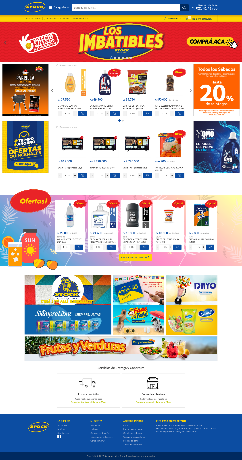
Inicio (125, 425)
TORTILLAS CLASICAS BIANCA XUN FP (169, 169)
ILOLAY (158, 237)
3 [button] (119, 57)
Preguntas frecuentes (133, 429)
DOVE (125, 237)
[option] (121, 42)
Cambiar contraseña (99, 433)
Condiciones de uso (132, 433)
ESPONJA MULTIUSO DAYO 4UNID (201, 240)
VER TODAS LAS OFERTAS (135, 257)
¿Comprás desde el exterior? (57, 18)
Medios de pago (130, 440)
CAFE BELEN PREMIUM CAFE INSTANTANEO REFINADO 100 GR (169, 108)
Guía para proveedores (134, 437)
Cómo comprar (97, 440)
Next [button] (237, 41)
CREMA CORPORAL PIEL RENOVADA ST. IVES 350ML (103, 240)
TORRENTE (61, 237)
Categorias (59, 7)
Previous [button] (4, 41)
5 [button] (127, 57)
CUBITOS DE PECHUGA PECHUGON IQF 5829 (133, 107)
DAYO (191, 237)
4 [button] (123, 57)
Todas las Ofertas (33, 18)
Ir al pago (94, 429)
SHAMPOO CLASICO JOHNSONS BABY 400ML (69, 107)
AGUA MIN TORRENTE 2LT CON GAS (69, 240)
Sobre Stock (63, 425)
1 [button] (111, 57)
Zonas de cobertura (132, 444)
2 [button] (115, 57)
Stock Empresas (80, 18)
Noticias (61, 429)
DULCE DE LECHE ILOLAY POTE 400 (167, 240)
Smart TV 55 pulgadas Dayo (135, 167)
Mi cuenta (172, 19)
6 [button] (130, 57)
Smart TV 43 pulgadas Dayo (102, 167)
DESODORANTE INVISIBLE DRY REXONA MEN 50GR (135, 240)
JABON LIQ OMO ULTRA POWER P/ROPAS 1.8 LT (101, 107)
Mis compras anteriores (101, 437)
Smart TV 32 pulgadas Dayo (70, 167)
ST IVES (92, 237)
